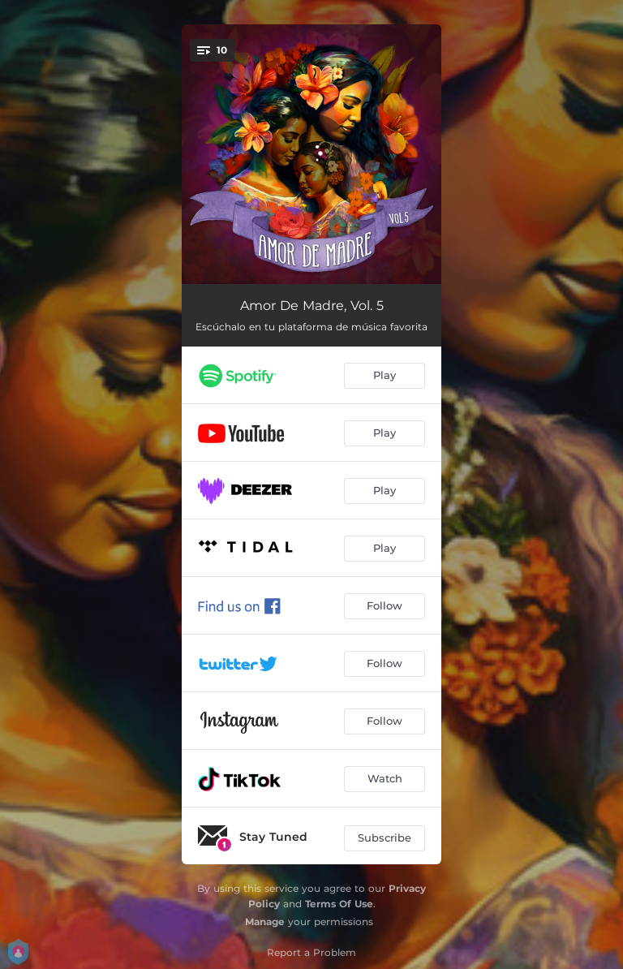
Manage (265, 921)
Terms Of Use (339, 904)
